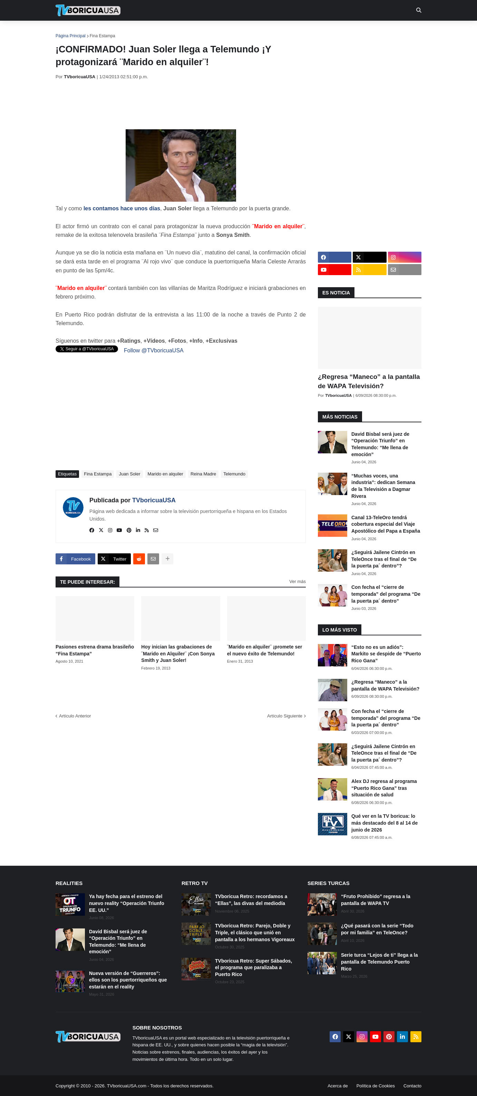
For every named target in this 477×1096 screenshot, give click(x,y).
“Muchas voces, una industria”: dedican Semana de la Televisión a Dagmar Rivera (383, 486)
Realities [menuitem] (166, 31)
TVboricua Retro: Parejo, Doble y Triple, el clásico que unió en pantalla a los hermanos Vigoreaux (255, 932)
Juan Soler (129, 473)
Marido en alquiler (165, 473)
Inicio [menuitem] (68, 31)
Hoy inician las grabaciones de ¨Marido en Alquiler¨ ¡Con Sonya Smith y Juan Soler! (178, 653)
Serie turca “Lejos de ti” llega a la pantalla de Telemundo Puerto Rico (379, 961)
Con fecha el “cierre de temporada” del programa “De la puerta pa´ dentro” (385, 593)
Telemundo (234, 473)
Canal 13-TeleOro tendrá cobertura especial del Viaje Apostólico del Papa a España (385, 524)
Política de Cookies (376, 1085)
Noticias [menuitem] (97, 31)
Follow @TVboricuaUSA (154, 350)
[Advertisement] (181, 104)
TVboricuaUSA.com (126, 1085)
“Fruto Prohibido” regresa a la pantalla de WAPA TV (375, 900)
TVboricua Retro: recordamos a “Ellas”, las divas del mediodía (251, 900)
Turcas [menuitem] (199, 31)
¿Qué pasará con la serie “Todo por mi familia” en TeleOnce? (377, 929)
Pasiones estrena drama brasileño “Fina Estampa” (95, 650)
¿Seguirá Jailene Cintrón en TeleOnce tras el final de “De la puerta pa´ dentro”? (384, 559)
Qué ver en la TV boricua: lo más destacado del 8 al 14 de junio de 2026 (384, 822)
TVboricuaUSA (154, 500)
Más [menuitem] (332, 31)
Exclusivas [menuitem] (274, 31)
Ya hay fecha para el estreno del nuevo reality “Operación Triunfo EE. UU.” (126, 903)
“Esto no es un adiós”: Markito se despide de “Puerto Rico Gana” (386, 653)
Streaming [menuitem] (234, 31)
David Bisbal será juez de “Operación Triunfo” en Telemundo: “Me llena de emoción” (380, 444)
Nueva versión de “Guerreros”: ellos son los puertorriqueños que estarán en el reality (128, 980)
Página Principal (71, 35)
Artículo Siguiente (284, 715)
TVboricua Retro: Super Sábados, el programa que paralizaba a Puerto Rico (253, 967)
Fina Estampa (102, 35)
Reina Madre (203, 473)
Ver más (297, 581)
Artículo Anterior (75, 715)
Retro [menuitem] (308, 31)
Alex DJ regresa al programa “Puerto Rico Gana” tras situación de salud (384, 787)
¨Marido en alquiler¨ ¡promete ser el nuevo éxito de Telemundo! (264, 650)
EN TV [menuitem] (131, 31)
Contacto (412, 1085)
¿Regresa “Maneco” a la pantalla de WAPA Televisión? (369, 381)
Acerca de (338, 1085)
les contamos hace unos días (122, 208)
